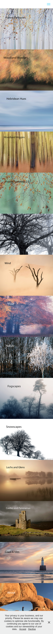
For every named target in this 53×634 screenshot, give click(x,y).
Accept (22, 629)
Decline (32, 629)
